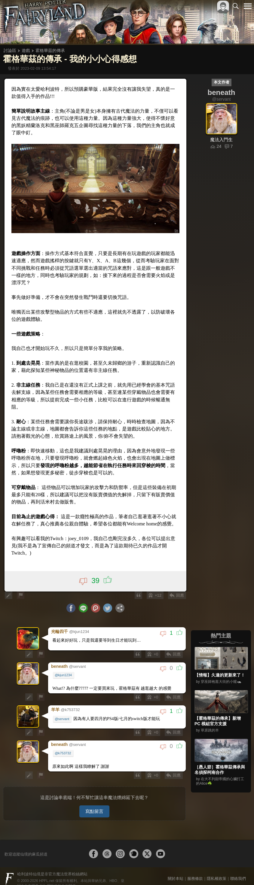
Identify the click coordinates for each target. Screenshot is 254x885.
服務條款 (195, 870)
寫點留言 (94, 803)
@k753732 (63, 747)
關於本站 (175, 870)
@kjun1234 (63, 669)
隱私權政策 (216, 870)
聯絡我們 (238, 870)
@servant (62, 713)
